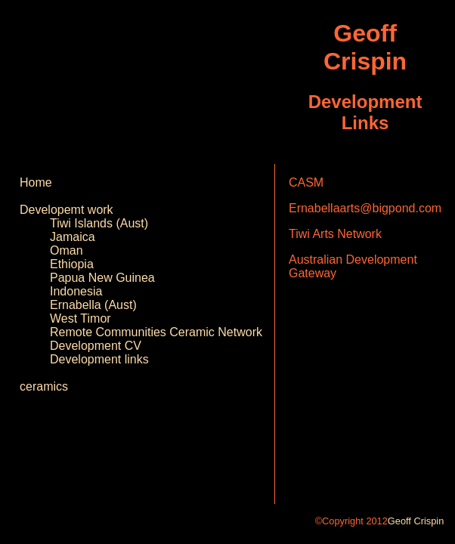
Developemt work (66, 209)
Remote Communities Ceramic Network (156, 332)
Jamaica (72, 236)
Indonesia (76, 291)
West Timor (80, 318)
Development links (99, 359)
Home (36, 182)
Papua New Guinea (102, 277)
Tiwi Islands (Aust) (99, 223)
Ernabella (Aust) (93, 304)
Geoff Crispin (416, 521)
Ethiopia (72, 264)
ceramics (44, 386)
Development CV (95, 345)
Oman (66, 250)
